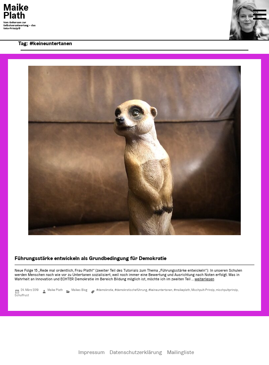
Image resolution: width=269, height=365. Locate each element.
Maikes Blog (79, 290)
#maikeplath (182, 290)
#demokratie (104, 290)
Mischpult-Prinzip (203, 290)
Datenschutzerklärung (136, 352)
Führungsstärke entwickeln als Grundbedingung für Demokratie (90, 258)
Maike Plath (55, 290)
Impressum (91, 352)
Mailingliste (180, 352)
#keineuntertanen (160, 290)
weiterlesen (204, 279)
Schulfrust (22, 295)
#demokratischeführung (131, 290)
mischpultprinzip (227, 290)
